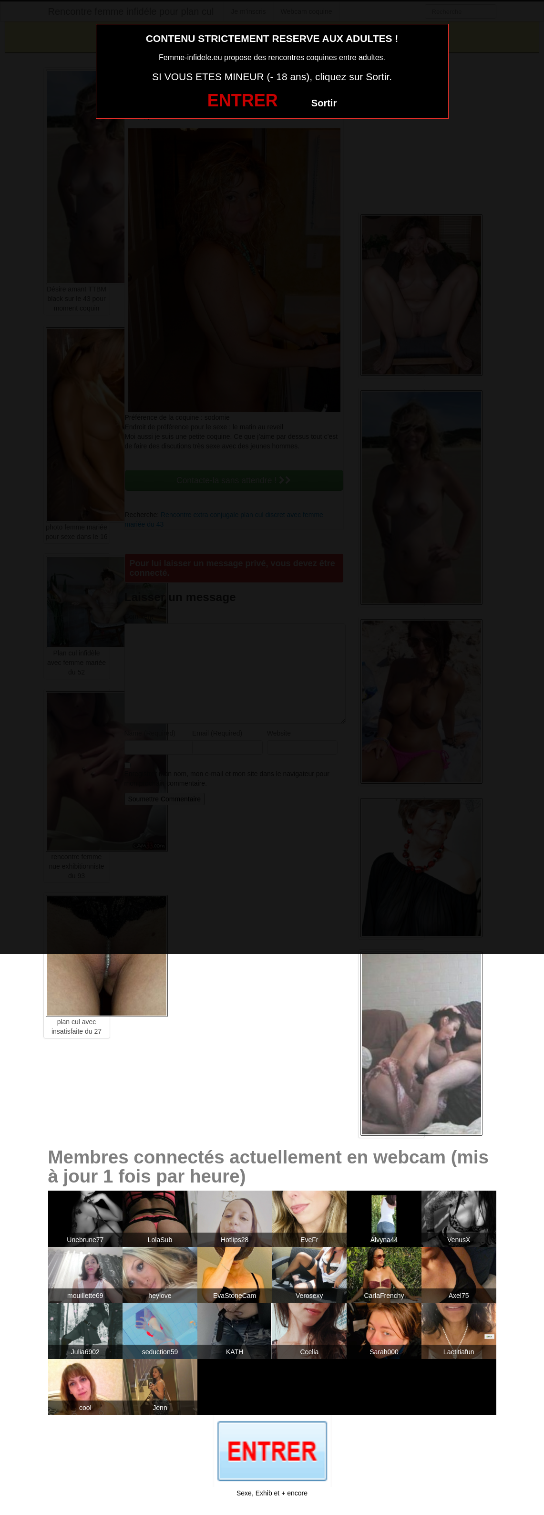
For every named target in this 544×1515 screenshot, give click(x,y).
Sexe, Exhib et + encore (272, 1493)
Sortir (324, 103)
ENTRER (242, 100)
